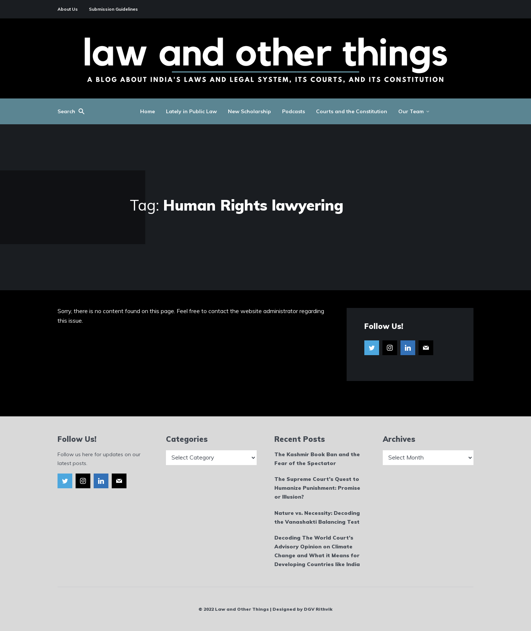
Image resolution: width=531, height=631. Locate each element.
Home (147, 111)
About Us (68, 9)
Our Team (411, 111)
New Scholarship (249, 111)
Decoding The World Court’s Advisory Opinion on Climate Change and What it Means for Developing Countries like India (317, 550)
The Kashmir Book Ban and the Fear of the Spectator (317, 459)
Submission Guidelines (113, 9)
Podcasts (293, 111)
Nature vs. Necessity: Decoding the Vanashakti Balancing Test (317, 517)
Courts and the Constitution (351, 111)
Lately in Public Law (191, 111)
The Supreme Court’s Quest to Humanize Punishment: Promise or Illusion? (317, 488)
